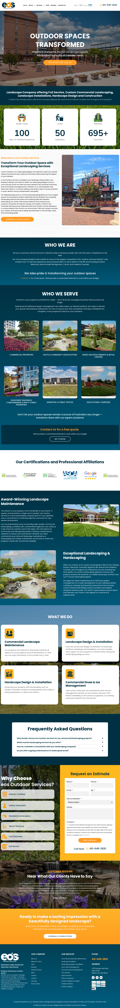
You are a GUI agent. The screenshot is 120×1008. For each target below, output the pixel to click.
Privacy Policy (35, 984)
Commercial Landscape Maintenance (73, 959)
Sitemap (34, 981)
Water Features (66, 975)
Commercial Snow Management (72, 970)
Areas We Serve (36, 970)
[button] (3, 48)
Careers (33, 975)
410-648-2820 (100, 959)
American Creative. (80, 1005)
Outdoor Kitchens (67, 984)
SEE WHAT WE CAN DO (60, 62)
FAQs (47, 5)
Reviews (53, 5)
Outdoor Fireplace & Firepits (70, 981)
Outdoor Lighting (66, 987)
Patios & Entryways (67, 978)
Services (40, 5)
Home (25, 5)
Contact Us (62, 5)
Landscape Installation (68, 961)
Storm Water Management (70, 967)
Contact (34, 978)
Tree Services (65, 973)
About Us (34, 959)
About (32, 5)
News (33, 973)
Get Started (60, 439)
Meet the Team (36, 961)
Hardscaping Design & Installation (72, 964)
